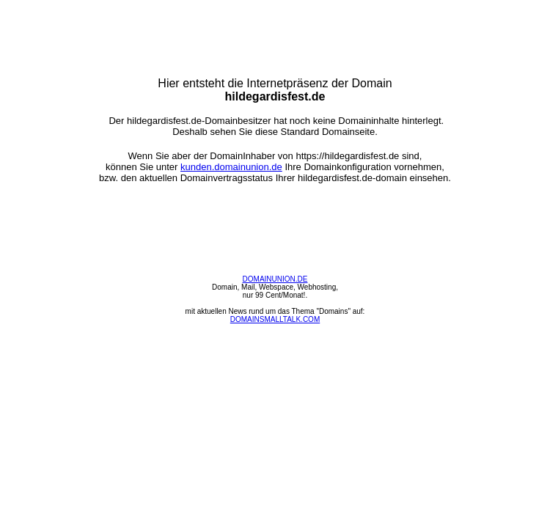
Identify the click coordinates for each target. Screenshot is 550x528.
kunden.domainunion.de (231, 166)
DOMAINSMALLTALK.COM (275, 319)
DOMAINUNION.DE (275, 279)
